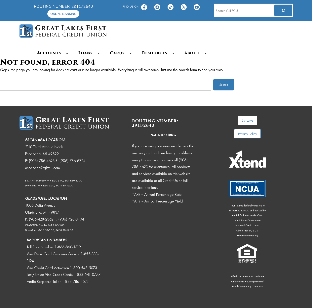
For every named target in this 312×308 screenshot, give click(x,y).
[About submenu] (206, 53)
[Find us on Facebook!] (144, 6)
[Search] (283, 10)
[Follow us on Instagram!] (157, 6)
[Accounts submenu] (67, 53)
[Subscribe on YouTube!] (197, 6)
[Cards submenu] (131, 53)
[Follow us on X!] (184, 6)
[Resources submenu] (174, 53)
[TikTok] (171, 6)
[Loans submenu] (99, 53)
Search (223, 85)
